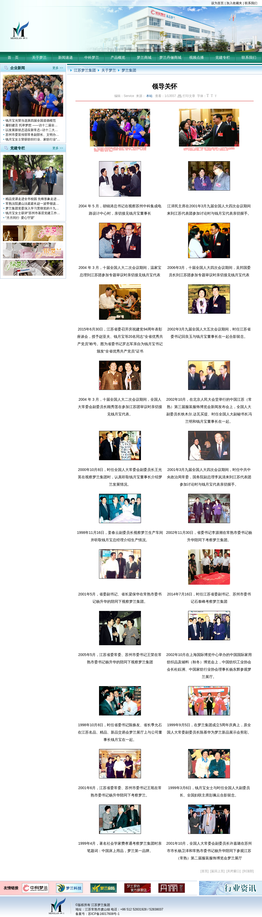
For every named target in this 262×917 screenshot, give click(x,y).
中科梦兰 (91, 57)
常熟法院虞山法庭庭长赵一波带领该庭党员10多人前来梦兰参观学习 (33, 203)
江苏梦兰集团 (85, 70)
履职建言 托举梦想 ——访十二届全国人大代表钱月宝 (33, 125)
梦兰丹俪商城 (170, 57)
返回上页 (217, 871)
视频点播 (196, 57)
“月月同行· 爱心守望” (20, 218)
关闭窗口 (233, 871)
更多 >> (57, 68)
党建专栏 (222, 57)
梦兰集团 (129, 70)
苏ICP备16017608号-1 (103, 914)
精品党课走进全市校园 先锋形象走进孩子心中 (33, 199)
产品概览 (118, 57)
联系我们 (251, 3)
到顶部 (248, 871)
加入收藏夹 (234, 3)
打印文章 (186, 96)
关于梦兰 (39, 57)
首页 (204, 871)
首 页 (13, 57)
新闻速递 (65, 57)
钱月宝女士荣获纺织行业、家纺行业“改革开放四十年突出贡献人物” (33, 139)
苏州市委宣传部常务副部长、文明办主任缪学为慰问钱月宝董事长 (33, 135)
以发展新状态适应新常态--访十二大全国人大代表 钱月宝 (33, 130)
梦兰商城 (144, 57)
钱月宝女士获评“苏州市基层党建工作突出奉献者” (33, 213)
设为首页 (217, 3)
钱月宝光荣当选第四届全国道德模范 (31, 120)
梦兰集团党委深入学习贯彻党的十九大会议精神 (33, 208)
